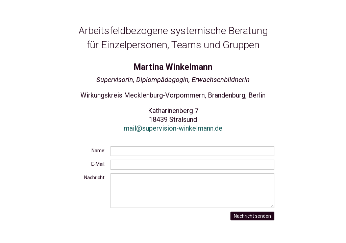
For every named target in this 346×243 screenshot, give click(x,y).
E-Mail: (98, 164)
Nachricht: (94, 177)
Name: (98, 150)
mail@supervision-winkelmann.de (173, 128)
